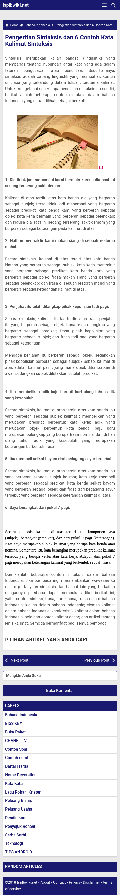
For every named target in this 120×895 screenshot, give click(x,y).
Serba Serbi (15, 835)
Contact (59, 882)
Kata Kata (14, 783)
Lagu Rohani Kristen (23, 792)
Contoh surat (16, 757)
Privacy (75, 882)
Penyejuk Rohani (20, 826)
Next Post (19, 660)
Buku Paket (15, 732)
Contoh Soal (16, 749)
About (45, 882)
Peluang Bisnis (18, 800)
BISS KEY (13, 723)
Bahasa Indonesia (21, 714)
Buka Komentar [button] (60, 690)
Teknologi (14, 843)
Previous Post (96, 660)
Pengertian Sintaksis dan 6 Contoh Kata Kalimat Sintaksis (59, 40)
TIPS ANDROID (18, 852)
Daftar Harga (16, 766)
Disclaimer (91, 882)
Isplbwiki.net (16, 5)
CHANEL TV (16, 740)
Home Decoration (21, 774)
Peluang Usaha (18, 809)
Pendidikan (15, 817)
